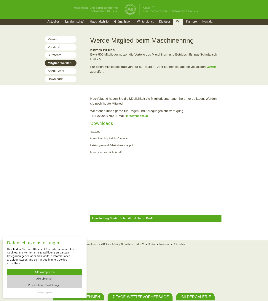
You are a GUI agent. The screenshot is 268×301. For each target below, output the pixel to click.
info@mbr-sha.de (139, 116)
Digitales (164, 21)
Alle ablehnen (44, 278)
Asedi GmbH (57, 71)
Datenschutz (180, 280)
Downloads (55, 79)
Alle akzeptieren (45, 272)
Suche (222, 26)
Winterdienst (145, 21)
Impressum (164, 280)
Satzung (96, 132)
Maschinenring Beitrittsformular (112, 139)
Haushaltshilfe (99, 21)
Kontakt (207, 21)
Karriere (191, 21)
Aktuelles (53, 21)
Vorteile (212, 67)
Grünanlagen (123, 21)
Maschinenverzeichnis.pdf (108, 154)
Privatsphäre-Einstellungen (44, 285)
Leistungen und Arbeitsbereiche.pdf (115, 147)
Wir (178, 21)
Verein (52, 39)
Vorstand (54, 47)
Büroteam (54, 55)
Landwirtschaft (74, 21)
